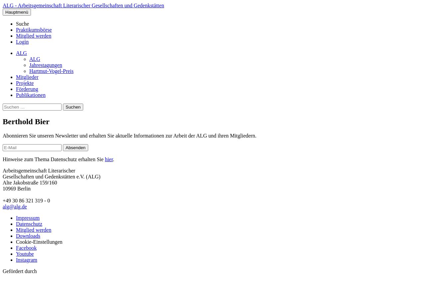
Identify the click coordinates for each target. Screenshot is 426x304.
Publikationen (31, 95)
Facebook (26, 248)
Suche (22, 24)
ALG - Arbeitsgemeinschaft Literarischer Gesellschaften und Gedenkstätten (83, 5)
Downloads (28, 236)
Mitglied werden (33, 36)
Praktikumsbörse (34, 30)
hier (109, 159)
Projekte (25, 83)
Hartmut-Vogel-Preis (51, 71)
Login (22, 42)
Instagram (26, 260)
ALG (21, 53)
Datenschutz (29, 224)
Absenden (76, 147)
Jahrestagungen (45, 65)
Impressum (28, 218)
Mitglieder (27, 77)
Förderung (27, 89)
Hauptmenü (16, 12)
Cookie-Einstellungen (39, 242)
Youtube (25, 254)
